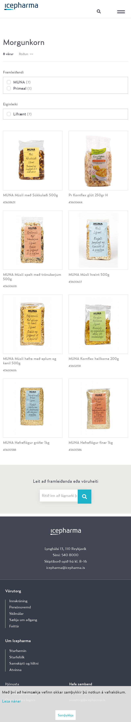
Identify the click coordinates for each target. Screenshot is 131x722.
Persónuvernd (20, 607)
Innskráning (109, 11)
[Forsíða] (21, 6)
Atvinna (15, 670)
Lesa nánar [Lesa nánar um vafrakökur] (11, 701)
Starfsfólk (17, 657)
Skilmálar (16, 613)
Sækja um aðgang (23, 620)
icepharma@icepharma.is (65, 567)
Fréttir (14, 626)
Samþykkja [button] (65, 715)
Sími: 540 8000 (65, 555)
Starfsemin (17, 651)
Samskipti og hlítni (23, 663)
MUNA (22, 82)
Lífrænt (22, 114)
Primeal (22, 88)
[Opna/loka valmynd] (122, 9)
